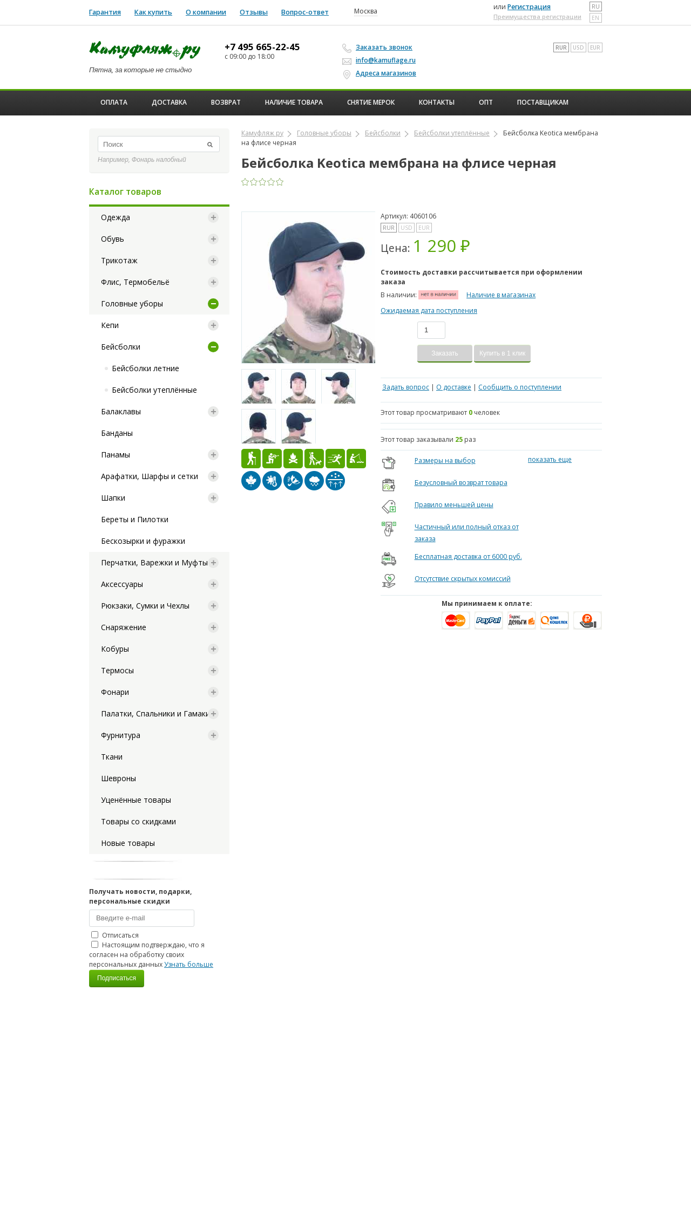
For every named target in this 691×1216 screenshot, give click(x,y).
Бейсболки (120, 346)
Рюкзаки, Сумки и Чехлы (145, 605)
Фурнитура (120, 735)
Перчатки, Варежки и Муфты (154, 562)
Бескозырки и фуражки (143, 541)
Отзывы (254, 12)
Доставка (169, 102)
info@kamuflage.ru (381, 60)
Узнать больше (188, 964)
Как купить (153, 12)
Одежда (115, 217)
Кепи (110, 325)
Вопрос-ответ (305, 12)
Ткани (112, 757)
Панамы (115, 454)
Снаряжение (123, 627)
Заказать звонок (379, 47)
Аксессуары (122, 584)
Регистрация (529, 6)
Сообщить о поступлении (519, 387)
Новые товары (128, 843)
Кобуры (115, 649)
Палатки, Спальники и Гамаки (155, 713)
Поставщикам (542, 102)
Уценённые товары (136, 800)
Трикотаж (119, 260)
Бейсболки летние (145, 368)
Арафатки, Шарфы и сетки (149, 476)
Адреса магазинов (381, 73)
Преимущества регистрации (537, 16)
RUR (561, 47)
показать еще (550, 459)
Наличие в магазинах (501, 294)
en (595, 18)
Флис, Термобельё (135, 282)
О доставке (453, 387)
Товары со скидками (138, 821)
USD (578, 47)
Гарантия (105, 12)
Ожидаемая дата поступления (429, 310)
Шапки (113, 498)
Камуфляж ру (262, 133)
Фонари (115, 692)
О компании (206, 12)
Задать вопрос (405, 387)
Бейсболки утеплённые (154, 390)
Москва (365, 11)
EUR (595, 47)
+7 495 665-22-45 (262, 47)
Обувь (112, 239)
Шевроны (118, 778)
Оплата (113, 102)
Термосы (117, 670)
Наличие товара (294, 102)
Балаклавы (121, 411)
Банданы (117, 433)
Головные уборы (132, 303)
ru (596, 6)
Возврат (226, 102)
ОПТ (486, 102)
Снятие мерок (371, 102)
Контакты (437, 102)
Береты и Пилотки (134, 519)
